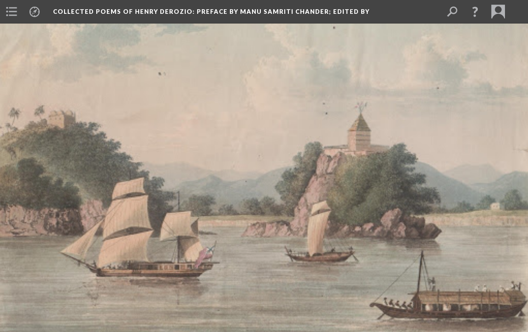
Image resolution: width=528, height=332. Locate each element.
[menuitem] (11, 11)
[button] (475, 11)
